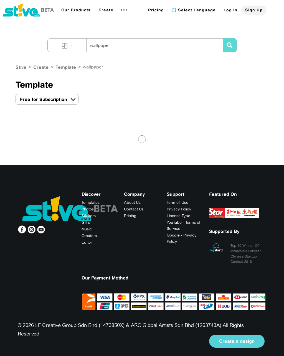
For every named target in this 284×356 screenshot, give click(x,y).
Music (87, 229)
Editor (87, 242)
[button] (76, 10)
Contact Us (134, 209)
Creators (89, 235)
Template (65, 67)
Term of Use (177, 202)
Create (105, 10)
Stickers (89, 215)
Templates (91, 202)
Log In (230, 10)
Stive (21, 67)
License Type (178, 215)
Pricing (156, 10)
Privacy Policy (179, 209)
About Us (132, 202)
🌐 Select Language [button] (194, 10)
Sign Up (254, 10)
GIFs (86, 222)
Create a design (237, 341)
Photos (88, 209)
